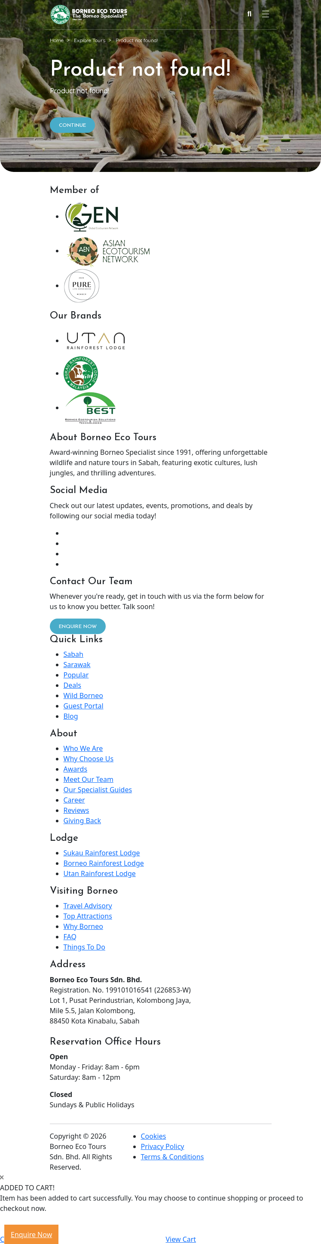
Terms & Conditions (172, 1156)
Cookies (153, 1136)
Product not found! (137, 40)
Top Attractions (88, 916)
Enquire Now (31, 1234)
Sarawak (77, 664)
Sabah (73, 654)
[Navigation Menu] (266, 14)
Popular (76, 675)
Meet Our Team (88, 779)
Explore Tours (89, 40)
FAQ (70, 936)
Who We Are (83, 748)
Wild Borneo (83, 695)
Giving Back (82, 820)
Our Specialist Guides (98, 789)
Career (74, 800)
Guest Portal (84, 706)
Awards (76, 769)
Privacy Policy (162, 1146)
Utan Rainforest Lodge (100, 873)
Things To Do (84, 947)
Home (57, 40)
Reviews (76, 810)
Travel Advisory (88, 905)
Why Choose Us (89, 758)
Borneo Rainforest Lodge (104, 863)
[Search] (249, 14)
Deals (72, 685)
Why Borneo (83, 926)
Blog (71, 716)
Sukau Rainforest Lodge (102, 853)
